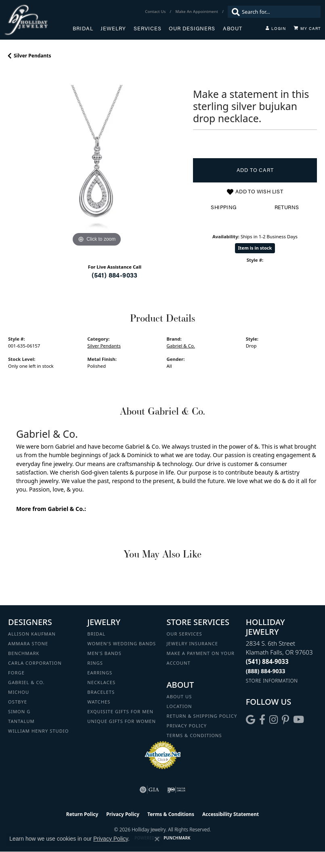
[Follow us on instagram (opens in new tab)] (273, 720)
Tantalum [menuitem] (21, 721)
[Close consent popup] (157, 839)
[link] (156, 12)
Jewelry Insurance (192, 643)
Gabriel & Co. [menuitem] (26, 682)
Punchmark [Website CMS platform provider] (177, 838)
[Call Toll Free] (265, 671)
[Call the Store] (267, 661)
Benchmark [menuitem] (24, 653)
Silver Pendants (32, 55)
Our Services (184, 634)
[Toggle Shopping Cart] (307, 28)
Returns (287, 207)
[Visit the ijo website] (176, 790)
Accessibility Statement (230, 814)
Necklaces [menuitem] (101, 682)
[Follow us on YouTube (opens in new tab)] (298, 720)
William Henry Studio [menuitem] (38, 731)
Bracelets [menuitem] (101, 692)
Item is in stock (255, 248)
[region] (96, 160)
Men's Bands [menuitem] (104, 653)
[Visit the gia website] (149, 790)
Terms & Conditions (194, 735)
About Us (179, 696)
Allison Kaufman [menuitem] (32, 634)
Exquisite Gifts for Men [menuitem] (120, 711)
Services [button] (147, 28)
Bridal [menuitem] (96, 634)
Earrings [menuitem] (99, 673)
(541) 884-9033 (115, 275)
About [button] (232, 28)
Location (179, 706)
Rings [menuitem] (95, 663)
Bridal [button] (83, 28)
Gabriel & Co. (181, 346)
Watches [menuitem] (98, 702)
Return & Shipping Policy (202, 716)
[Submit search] (234, 12)
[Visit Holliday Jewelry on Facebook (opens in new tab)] (262, 720)
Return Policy (82, 814)
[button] (276, 28)
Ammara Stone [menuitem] (28, 643)
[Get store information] (272, 680)
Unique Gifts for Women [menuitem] (121, 721)
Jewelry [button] (113, 28)
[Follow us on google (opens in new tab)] (250, 720)
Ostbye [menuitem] (17, 702)
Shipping (223, 207)
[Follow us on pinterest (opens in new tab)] (285, 720)
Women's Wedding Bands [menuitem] (121, 643)
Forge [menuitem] (16, 673)
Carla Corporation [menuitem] (35, 663)
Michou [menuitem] (18, 692)
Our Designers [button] (192, 28)
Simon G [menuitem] (19, 711)
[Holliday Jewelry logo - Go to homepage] (38, 20)
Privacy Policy (187, 726)
